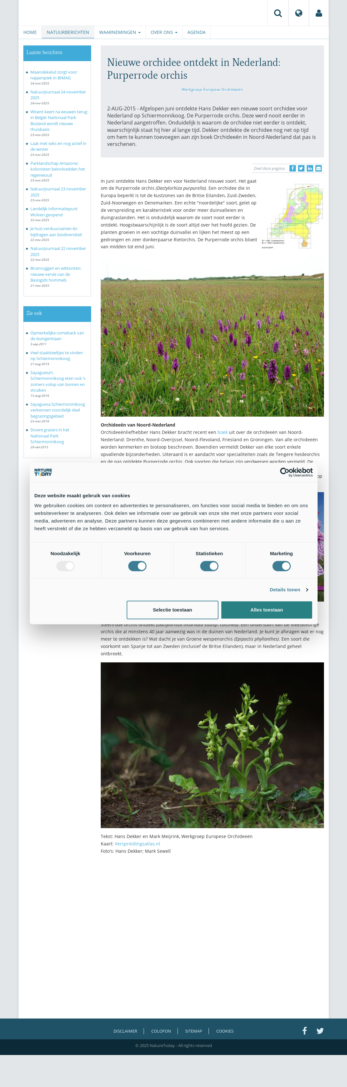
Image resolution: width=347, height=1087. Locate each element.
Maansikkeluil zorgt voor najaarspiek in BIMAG (53, 75)
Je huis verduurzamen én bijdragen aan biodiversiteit (56, 231)
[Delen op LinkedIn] (310, 168)
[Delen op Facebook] (292, 168)
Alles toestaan (266, 609)
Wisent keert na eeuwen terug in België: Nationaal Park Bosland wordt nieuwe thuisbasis (58, 120)
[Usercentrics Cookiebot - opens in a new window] (285, 472)
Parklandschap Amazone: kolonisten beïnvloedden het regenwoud (57, 169)
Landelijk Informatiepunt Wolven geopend (54, 212)
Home (30, 32)
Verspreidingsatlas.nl (137, 844)
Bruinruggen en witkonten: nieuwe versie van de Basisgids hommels (55, 274)
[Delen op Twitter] (301, 168)
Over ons (164, 32)
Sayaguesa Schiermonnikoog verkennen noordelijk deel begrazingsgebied (57, 410)
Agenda (196, 32)
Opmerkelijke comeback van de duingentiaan (57, 336)
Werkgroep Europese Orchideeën (212, 89)
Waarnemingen (120, 32)
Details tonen (285, 589)
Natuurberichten (68, 32)
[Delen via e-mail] (318, 168)
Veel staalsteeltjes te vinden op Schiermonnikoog (56, 356)
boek (222, 432)
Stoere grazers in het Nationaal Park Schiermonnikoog (49, 435)
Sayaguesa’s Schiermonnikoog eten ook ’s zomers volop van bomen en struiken (57, 381)
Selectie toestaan (172, 609)
